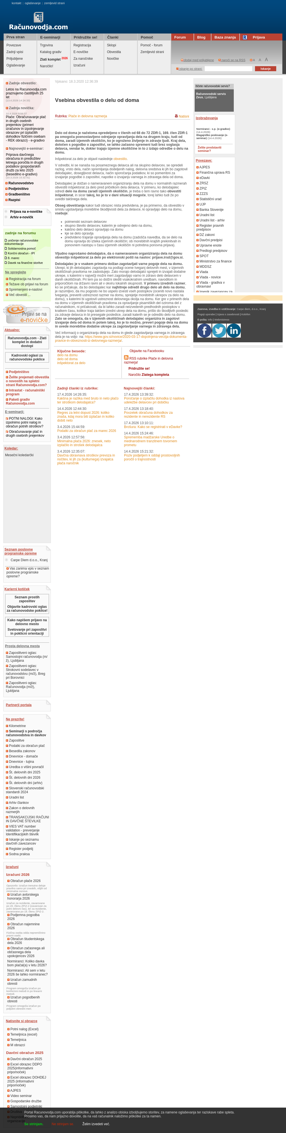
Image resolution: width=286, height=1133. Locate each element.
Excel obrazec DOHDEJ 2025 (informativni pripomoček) (26, 1081)
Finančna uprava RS (213, 173)
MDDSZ (203, 267)
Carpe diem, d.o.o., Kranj (251, 309)
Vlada (202, 272)
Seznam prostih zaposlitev (27, 599)
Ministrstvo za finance (214, 261)
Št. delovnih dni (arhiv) (24, 783)
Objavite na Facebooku (147, 351)
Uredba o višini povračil (25, 767)
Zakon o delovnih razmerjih (20, 810)
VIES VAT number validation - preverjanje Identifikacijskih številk (23, 830)
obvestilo (120, 159)
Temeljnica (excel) (22, 1034)
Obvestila (114, 52)
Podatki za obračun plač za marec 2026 (86, 431)
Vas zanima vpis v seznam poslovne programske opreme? (27, 572)
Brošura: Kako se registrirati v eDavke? (153, 427)
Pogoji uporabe (206, 314)
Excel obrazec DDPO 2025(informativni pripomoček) (24, 1068)
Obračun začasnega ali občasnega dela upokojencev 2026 (26, 952)
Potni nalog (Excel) (23, 1029)
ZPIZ (201, 188)
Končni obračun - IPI (21, 253)
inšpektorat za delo (71, 363)
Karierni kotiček (17, 589)
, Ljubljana (211, 95)
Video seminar (19, 1096)
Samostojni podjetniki (24, 1106)
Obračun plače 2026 (23, 881)
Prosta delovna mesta (22, 646)
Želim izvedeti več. (96, 1124)
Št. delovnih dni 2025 (23, 772)
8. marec (13, 258)
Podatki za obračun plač (25, 746)
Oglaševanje (15, 65)
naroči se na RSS (232, 60)
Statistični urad (208, 199)
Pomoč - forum (151, 45)
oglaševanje (33, 3)
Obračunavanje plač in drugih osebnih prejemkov (25, 434)
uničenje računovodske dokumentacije (21, 242)
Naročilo (148, 375)
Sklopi (111, 45)
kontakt (16, 3)
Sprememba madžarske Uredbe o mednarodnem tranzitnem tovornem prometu (150, 441)
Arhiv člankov (17, 803)
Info (210, 319)
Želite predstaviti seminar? (209, 149)
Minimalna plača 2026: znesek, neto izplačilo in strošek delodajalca (84, 443)
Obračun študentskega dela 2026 (25, 941)
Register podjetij (19, 849)
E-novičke (80, 52)
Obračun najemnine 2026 (23, 926)
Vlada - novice (208, 277)
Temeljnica (16, 1040)
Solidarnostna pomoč (22, 248)
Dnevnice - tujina (20, 762)
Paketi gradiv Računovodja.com (20, 401)
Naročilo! (46, 66)
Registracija (82, 45)
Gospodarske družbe (24, 1101)
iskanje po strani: (189, 68)
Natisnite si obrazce (21, 1021)
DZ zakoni (205, 235)
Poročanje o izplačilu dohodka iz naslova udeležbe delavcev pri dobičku (154, 400)
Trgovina (46, 45)
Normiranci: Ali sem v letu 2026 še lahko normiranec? (27, 972)
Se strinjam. (33, 1124)
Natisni (184, 116)
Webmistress (222, 319)
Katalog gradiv (50, 52)
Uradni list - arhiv (210, 220)
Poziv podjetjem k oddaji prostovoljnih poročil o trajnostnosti (152, 457)
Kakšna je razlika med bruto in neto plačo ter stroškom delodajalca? (87, 400)
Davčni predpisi (209, 240)
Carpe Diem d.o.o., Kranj (26, 560)
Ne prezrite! (15, 719)
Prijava (254, 37)
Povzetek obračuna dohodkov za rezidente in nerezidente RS (148, 415)
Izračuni (79, 65)
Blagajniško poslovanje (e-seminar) (212, 136)
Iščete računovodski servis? (213, 86)
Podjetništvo (16, 189)
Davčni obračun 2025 (24, 1059)
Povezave (13, 45)
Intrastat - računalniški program (25, 392)
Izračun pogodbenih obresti (23, 999)
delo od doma (67, 359)
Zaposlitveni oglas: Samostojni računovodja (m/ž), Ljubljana (26, 657)
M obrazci (16, 1045)
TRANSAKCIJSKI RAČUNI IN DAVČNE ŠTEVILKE (27, 819)
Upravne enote (208, 245)
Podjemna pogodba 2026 (23, 917)
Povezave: (204, 160)
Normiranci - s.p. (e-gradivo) (213, 128)
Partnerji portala (19, 705)
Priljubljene (14, 59)
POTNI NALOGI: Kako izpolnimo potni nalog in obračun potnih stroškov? (24, 422)
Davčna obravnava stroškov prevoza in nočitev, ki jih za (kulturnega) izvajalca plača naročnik (86, 459)
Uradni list (15, 797)
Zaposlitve (15, 740)
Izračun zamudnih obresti (22, 982)
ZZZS (202, 194)
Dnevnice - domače (22, 756)
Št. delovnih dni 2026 (23, 778)
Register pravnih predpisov (210, 227)
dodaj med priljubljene (197, 60)
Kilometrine (16, 726)
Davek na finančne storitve (25, 262)
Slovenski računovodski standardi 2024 (25, 790)
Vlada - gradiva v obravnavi (210, 284)
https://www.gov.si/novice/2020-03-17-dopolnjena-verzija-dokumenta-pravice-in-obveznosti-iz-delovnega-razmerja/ (121, 339)
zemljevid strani (54, 3)
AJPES (14, 1091)
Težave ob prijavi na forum (27, 284)
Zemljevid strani (152, 52)
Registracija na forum (23, 279)
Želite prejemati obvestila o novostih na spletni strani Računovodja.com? (27, 381)
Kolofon (245, 314)
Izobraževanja (207, 118)
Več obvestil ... (18, 295)
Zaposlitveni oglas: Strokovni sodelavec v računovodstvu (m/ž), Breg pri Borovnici (25, 672)
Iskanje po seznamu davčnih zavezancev (22, 841)
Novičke (113, 59)
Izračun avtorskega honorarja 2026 (23, 896)
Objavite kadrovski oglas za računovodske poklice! (27, 609)
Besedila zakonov (20, 751)
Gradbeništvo (17, 194)
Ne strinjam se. (63, 1124)
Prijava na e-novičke (26, 212)
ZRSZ (202, 183)
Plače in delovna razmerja (87, 116)
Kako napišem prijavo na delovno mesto (27, 622)
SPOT (202, 256)
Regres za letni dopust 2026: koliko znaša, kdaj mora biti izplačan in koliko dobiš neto (85, 416)
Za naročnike (83, 59)
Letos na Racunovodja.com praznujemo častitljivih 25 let (26, 93)
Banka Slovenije (209, 210)
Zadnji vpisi (14, 52)
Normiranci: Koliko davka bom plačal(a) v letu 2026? (27, 963)
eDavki (203, 178)
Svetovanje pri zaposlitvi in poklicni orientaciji (27, 631)
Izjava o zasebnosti (228, 314)
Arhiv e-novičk (21, 217)
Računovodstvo (19, 183)
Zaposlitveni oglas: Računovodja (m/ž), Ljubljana (21, 687)
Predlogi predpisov (211, 251)
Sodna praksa (18, 854)
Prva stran (15, 37)
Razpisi (12, 200)
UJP (201, 204)
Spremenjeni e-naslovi (24, 289)
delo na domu (67, 355)
